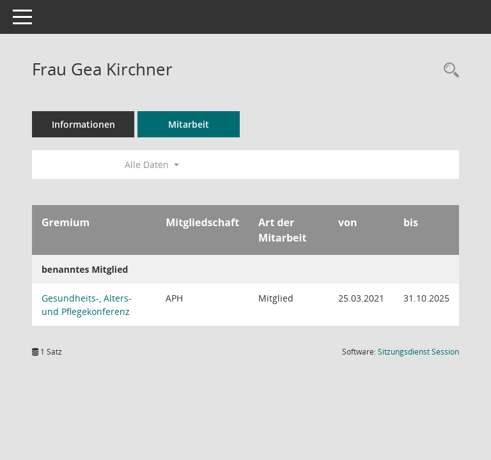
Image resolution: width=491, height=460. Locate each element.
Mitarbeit (188, 124)
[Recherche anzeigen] (448, 70)
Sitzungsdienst (418, 351)
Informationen (83, 124)
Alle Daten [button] (152, 164)
